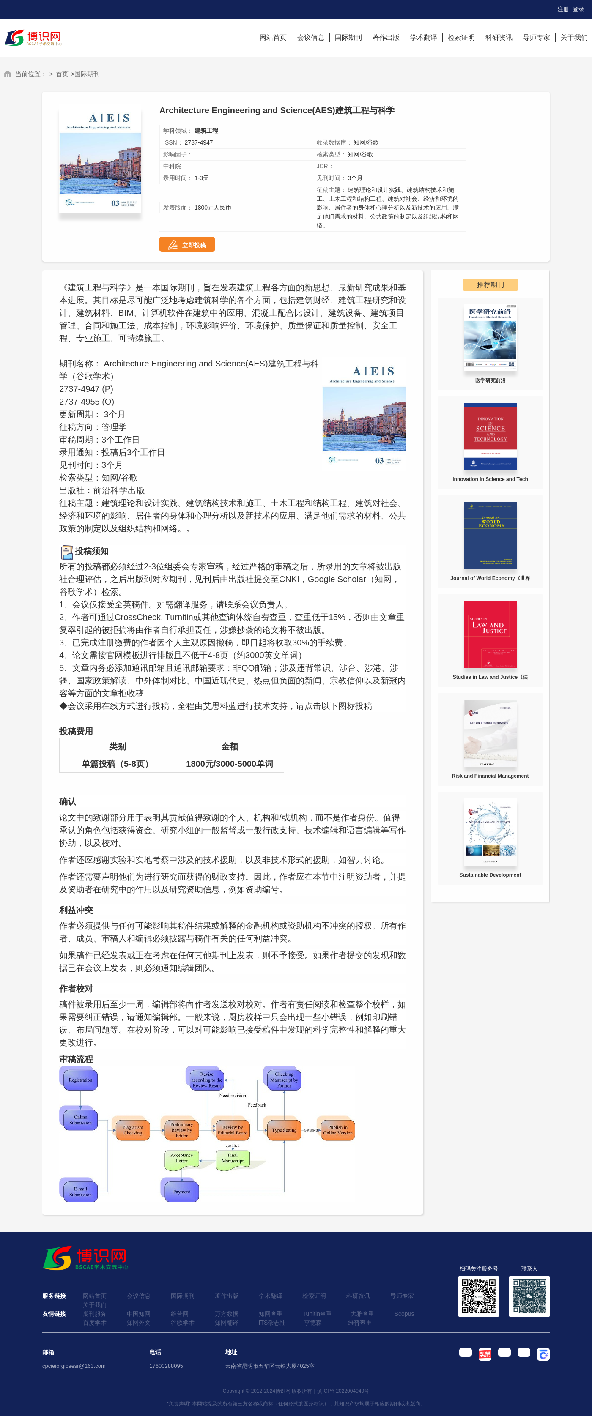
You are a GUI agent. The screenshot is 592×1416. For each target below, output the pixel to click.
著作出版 (386, 37)
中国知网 (139, 1313)
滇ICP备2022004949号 (343, 1391)
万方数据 (226, 1313)
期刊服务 (95, 1313)
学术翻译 (423, 37)
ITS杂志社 (272, 1322)
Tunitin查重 (317, 1313)
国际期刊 (348, 37)
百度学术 (95, 1322)
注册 (563, 9)
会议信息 (310, 37)
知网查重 (270, 1313)
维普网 (180, 1313)
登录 (578, 9)
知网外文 (139, 1322)
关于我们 (574, 37)
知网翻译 (226, 1322)
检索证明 (461, 37)
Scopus (404, 1313)
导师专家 (536, 37)
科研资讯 (499, 37)
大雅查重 (362, 1313)
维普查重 (360, 1322)
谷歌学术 (183, 1322)
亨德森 (313, 1322)
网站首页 (273, 37)
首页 (62, 73)
